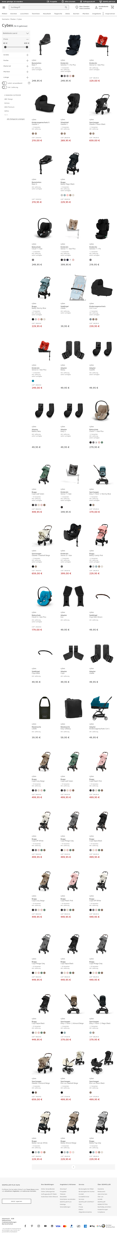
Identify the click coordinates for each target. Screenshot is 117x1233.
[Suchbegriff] (49, 7)
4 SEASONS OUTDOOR (12, 95)
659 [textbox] (25, 43)
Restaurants (101, 1195)
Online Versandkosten (48, 1192)
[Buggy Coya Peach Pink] (73, 764)
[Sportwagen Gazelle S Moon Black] (102, 104)
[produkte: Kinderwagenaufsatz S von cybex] (44, 117)
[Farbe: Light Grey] (67, 76)
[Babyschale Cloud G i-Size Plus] (102, 535)
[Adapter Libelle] (73, 649)
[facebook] (25, 1229)
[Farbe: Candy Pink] (67, 198)
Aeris (6, 115)
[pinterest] (32, 1229)
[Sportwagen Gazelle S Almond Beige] (102, 1006)
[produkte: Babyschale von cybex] (102, 181)
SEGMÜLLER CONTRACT (86, 1205)
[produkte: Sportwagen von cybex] (102, 117)
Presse (81, 1210)
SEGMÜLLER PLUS (65, 1205)
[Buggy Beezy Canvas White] (102, 1066)
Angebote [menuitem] (96, 13)
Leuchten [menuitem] (24, 13)
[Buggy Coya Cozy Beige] (102, 704)
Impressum (6, 1222)
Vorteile (100, 1203)
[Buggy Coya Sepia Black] (73, 824)
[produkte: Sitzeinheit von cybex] (73, 117)
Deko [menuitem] (68, 13)
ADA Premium (9, 107)
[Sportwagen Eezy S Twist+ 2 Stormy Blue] (73, 470)
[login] (102, 7)
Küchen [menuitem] (14, 13)
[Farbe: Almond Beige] (36, 133)
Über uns (100, 1200)
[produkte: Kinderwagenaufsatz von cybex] (73, 304)
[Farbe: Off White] (96, 440)
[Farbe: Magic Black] (90, 260)
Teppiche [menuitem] (58, 13)
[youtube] (45, 1229)
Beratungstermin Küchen (86, 1195)
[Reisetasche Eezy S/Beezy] (44, 704)
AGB (12, 1222)
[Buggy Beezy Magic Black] (73, 167)
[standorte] (82, 7)
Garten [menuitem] (76, 13)
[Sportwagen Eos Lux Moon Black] (73, 1066)
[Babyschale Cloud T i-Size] (102, 167)
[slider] (5, 47)
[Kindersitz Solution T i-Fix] (73, 228)
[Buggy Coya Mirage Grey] (44, 824)
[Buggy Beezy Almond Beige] (44, 1126)
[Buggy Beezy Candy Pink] (73, 535)
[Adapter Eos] (44, 596)
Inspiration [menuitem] (110, 13)
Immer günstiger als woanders (12, 1)
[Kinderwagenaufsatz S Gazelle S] (44, 104)
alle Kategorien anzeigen (16, 119)
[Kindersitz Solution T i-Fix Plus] (73, 44)
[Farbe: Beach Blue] (90, 321)
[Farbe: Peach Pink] (70, 76)
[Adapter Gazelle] (73, 354)
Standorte (101, 1192)
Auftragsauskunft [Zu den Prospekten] (87, 1)
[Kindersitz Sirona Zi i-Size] (44, 535)
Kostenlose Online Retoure (49, 1200)
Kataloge (63, 1208)
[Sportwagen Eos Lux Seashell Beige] (44, 1066)
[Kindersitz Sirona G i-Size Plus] (102, 290)
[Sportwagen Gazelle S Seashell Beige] (102, 470)
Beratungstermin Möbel (86, 1192)
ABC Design (8, 99)
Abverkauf (63, 1192)
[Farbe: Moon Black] (90, 502)
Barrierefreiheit (7, 1227)
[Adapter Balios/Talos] (102, 354)
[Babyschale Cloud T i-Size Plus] (73, 409)
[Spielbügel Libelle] (44, 290)
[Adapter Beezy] (44, 354)
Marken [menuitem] (86, 13)
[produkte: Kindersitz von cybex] (73, 59)
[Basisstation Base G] (44, 167)
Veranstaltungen (65, 1210)
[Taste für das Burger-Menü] (3, 7)
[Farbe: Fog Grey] (62, 198)
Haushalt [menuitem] (47, 13)
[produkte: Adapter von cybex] (44, 365)
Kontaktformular (84, 1200)
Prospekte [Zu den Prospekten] (52, 1)
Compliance (101, 1215)
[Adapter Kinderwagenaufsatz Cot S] (73, 704)
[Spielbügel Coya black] (102, 596)
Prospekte (63, 1195)
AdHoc (6, 111)
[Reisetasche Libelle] (102, 649)
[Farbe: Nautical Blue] (38, 262)
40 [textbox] (4, 43)
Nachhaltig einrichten (104, 1210)
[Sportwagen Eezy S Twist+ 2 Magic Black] (73, 1006)
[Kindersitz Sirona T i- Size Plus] (44, 228)
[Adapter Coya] (44, 649)
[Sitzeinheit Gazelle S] (73, 104)
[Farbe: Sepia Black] (62, 76)
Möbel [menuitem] (4, 13)
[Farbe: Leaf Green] (73, 442)
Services (81, 1203)
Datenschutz (6, 1224)
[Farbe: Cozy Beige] (73, 76)
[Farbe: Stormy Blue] (64, 198)
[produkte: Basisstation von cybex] (44, 59)
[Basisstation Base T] (44, 44)
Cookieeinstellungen (9, 1225)
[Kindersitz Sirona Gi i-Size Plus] (102, 44)
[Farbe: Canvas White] (73, 198)
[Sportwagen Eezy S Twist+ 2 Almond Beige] (44, 1006)
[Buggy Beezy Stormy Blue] (102, 228)
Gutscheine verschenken (67, 1203)
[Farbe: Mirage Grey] (64, 76)
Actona (6, 103)
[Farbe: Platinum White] (41, 262)
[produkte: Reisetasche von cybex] (102, 658)
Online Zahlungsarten (48, 1195)
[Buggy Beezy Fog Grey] (73, 1126)
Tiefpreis (62, 1197)
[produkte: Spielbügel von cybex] (44, 304)
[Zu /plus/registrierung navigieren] (16, 1204)
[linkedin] (52, 1229)
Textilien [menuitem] (36, 13)
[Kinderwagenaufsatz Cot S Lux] (73, 290)
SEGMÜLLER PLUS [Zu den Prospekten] (107, 1)
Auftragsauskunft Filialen (49, 1197)
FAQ (80, 1208)
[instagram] (38, 1229)
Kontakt (81, 1197)
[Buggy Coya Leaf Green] (102, 409)
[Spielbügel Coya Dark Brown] (73, 596)
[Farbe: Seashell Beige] (33, 133)
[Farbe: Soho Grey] (33, 566)
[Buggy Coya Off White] (102, 764)
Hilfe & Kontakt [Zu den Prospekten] (68, 1)
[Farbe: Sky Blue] (62, 321)
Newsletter (63, 1200)
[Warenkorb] (113, 7)
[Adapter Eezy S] (44, 409)
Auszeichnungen (103, 1213)
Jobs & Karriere (102, 1197)
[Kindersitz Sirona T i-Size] (44, 470)
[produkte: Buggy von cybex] (73, 181)
